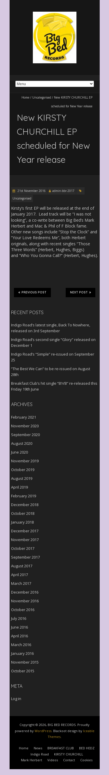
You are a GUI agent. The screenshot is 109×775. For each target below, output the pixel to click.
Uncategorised (41, 97)
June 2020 (19, 452)
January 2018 (22, 522)
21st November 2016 (31, 191)
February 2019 (23, 495)
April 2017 (19, 574)
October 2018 (22, 513)
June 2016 (19, 627)
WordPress (43, 731)
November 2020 (25, 425)
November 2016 (25, 600)
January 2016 (22, 653)
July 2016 (18, 618)
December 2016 (24, 592)
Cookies (86, 760)
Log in (16, 698)
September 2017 (25, 557)
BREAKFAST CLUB (60, 748)
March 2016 (21, 644)
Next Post (80, 292)
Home (25, 97)
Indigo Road (40, 754)
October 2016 (22, 609)
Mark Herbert (31, 760)
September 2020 (25, 434)
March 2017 (21, 583)
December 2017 (24, 530)
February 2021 (23, 417)
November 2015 (25, 662)
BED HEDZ (86, 748)
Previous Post (32, 292)
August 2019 (21, 478)
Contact (69, 760)
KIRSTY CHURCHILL (68, 754)
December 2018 (24, 504)
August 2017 (21, 565)
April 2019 (19, 487)
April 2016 (19, 635)
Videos (52, 760)
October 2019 (22, 469)
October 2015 (22, 670)
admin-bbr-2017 (63, 191)
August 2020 (21, 443)
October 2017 (22, 548)
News (38, 748)
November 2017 (25, 539)
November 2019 (25, 460)
